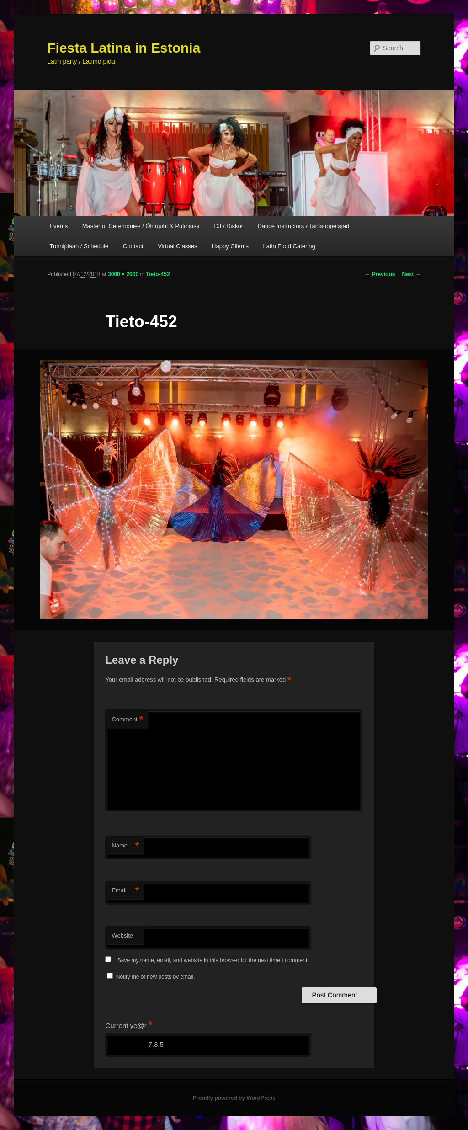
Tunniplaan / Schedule (78, 246)
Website (122, 935)
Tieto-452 (158, 274)
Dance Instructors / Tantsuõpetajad (303, 226)
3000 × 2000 (123, 274)
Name (125, 846)
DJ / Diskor (228, 226)
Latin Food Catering (289, 246)
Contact (133, 246)
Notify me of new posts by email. (155, 977)
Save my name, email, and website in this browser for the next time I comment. (213, 960)
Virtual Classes (177, 246)
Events (58, 226)
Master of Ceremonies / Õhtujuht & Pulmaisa (141, 226)
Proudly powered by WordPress (233, 1098)
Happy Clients (230, 246)
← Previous (380, 274)
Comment (127, 719)
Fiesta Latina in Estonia (123, 47)
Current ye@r (128, 1025)
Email (125, 890)
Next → (411, 274)
